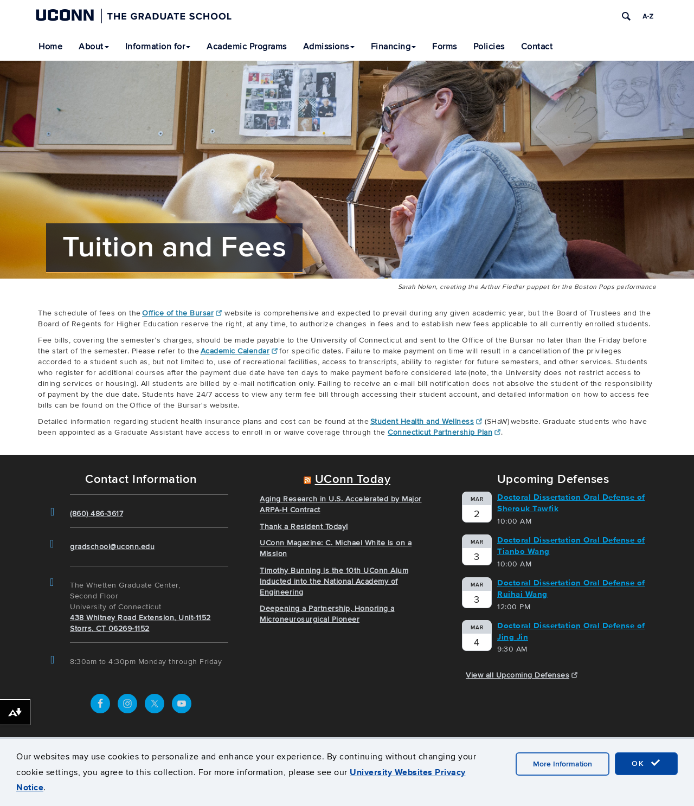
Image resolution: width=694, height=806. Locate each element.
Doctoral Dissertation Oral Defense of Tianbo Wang (571, 545)
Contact (537, 46)
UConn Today (353, 479)
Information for (158, 46)
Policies (489, 46)
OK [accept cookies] (646, 763)
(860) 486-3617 (96, 513)
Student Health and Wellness (426, 421)
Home (50, 46)
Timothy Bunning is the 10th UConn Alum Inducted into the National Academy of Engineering (334, 581)
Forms (444, 46)
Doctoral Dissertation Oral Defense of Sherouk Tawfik (571, 502)
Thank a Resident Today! (304, 526)
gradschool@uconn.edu (112, 546)
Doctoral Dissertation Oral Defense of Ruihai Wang (571, 588)
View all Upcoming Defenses (522, 675)
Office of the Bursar (182, 313)
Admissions (329, 46)
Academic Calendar (239, 351)
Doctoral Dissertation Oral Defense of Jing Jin (571, 631)
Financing (393, 46)
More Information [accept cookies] (562, 764)
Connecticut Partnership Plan (444, 432)
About (94, 46)
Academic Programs (247, 46)
